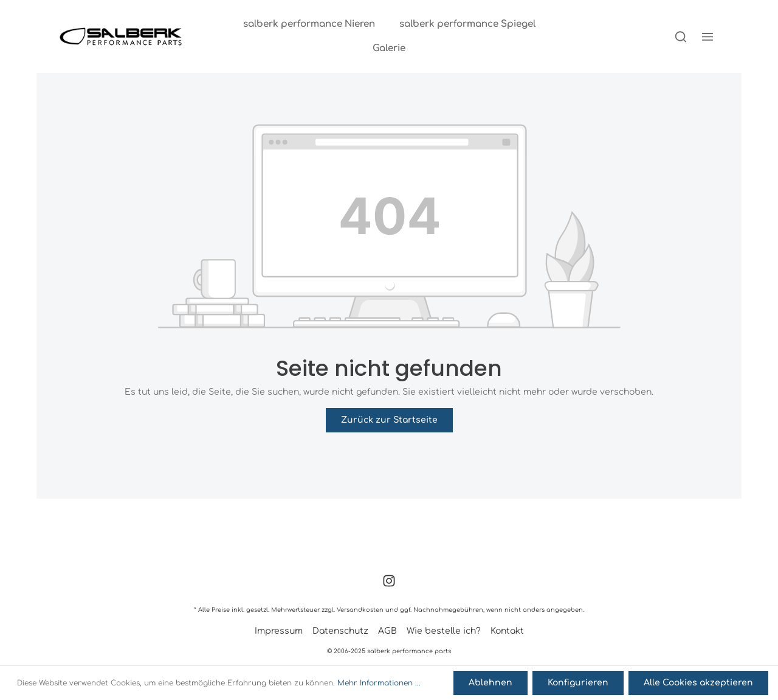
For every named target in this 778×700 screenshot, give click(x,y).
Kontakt (507, 631)
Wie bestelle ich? (444, 631)
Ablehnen (490, 682)
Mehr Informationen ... (379, 683)
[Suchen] (681, 36)
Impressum (279, 631)
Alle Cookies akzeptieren (698, 682)
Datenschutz (340, 631)
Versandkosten (360, 609)
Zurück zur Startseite (389, 420)
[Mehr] (707, 36)
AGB (387, 631)
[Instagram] (389, 584)
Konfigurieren (578, 682)
